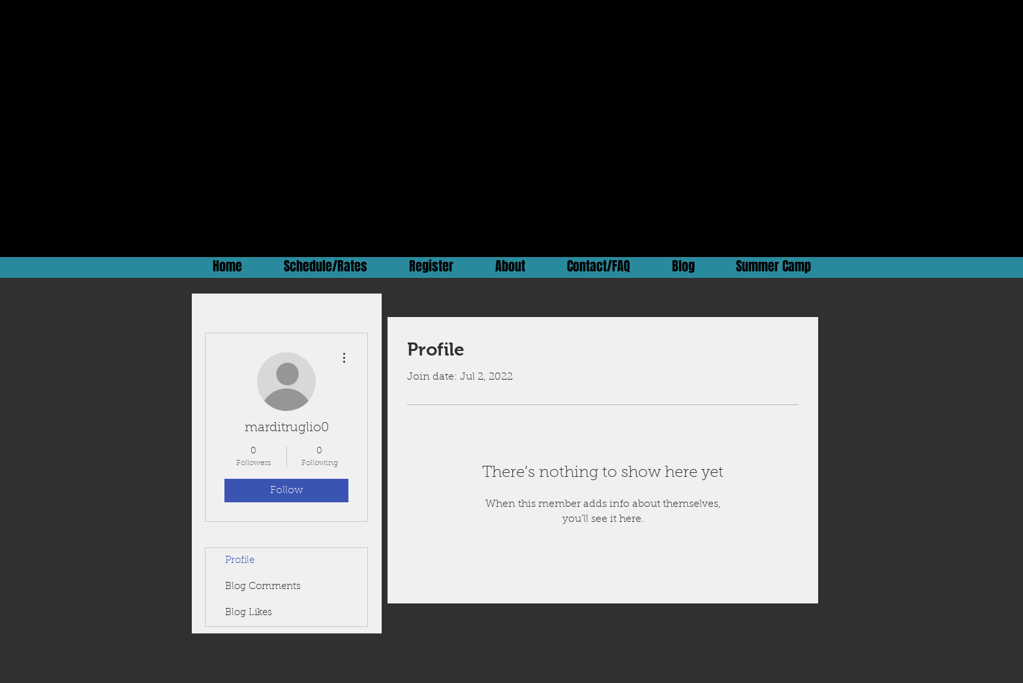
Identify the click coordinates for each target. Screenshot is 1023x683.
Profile (239, 561)
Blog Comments (263, 587)
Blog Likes (248, 613)
